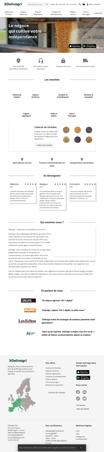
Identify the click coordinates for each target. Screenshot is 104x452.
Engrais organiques (53, 374)
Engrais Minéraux (23, 13)
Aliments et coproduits (54, 385)
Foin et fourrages (52, 382)
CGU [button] (77, 431)
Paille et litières (51, 379)
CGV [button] (77, 434)
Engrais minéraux (52, 371)
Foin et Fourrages (86, 13)
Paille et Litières (73, 13)
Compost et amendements (56, 376)
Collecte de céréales (53, 368)
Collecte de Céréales (8, 13)
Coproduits (98, 13)
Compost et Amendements (56, 13)
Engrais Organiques (38, 13)
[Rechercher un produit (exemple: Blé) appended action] (47, 4)
